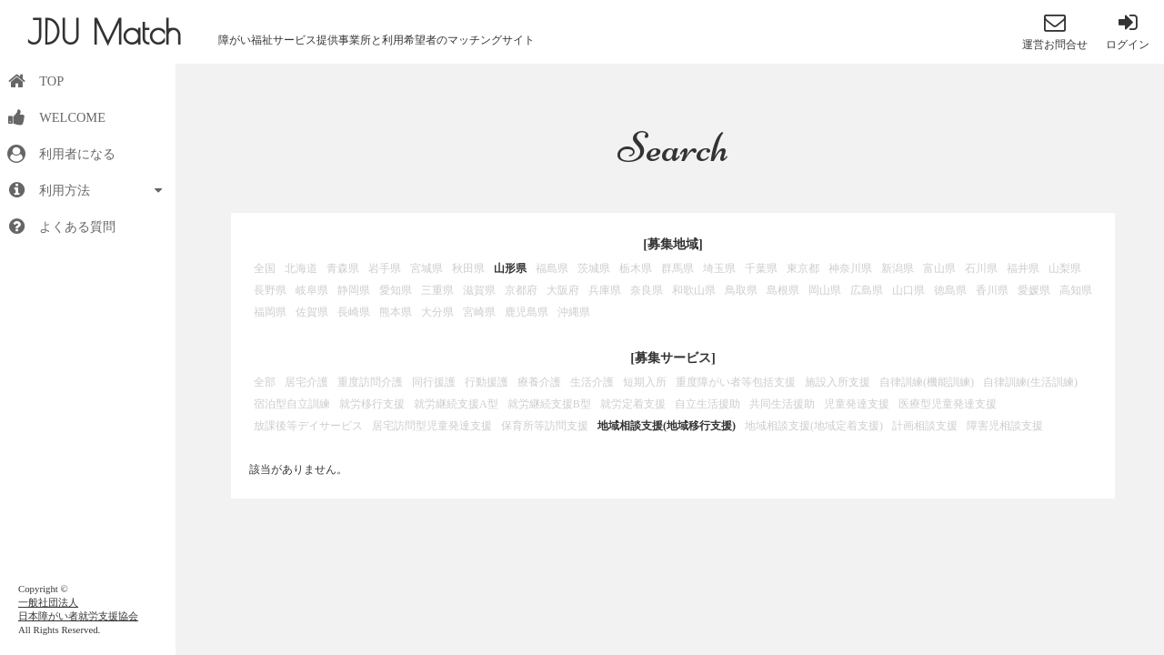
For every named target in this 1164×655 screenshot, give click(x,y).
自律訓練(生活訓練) (1030, 382)
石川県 (981, 268)
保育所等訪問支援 (544, 425)
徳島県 (950, 290)
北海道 (301, 268)
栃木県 (635, 268)
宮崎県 (479, 312)
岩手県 (384, 268)
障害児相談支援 (1005, 425)
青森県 (342, 268)
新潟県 (897, 268)
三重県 (437, 290)
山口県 (908, 290)
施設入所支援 (837, 382)
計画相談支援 (925, 425)
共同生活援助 (782, 404)
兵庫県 (604, 290)
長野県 (270, 290)
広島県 (866, 290)
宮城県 (426, 268)
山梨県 (1065, 268)
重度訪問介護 (370, 382)
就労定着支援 (633, 404)
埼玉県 (719, 268)
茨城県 (593, 268)
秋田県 (468, 268)
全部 (265, 382)
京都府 (521, 290)
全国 (265, 268)
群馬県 (677, 268)
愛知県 (395, 290)
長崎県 (353, 312)
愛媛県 (1034, 290)
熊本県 (395, 312)
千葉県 (761, 268)
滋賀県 (479, 290)
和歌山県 (694, 290)
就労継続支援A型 (456, 404)
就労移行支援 (372, 404)
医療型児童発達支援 (947, 404)
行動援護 (486, 382)
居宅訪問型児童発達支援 (432, 425)
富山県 (939, 268)
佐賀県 (312, 312)
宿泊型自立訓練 (292, 404)
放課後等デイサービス (308, 425)
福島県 (552, 268)
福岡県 (270, 312)
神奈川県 (850, 268)
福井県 (1023, 268)
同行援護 (434, 382)
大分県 (437, 312)
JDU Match (104, 32)
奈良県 (646, 290)
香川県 (992, 290)
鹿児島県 (526, 312)
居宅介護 (306, 382)
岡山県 (824, 290)
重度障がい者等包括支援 (736, 382)
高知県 (1075, 290)
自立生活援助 (707, 404)
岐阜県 (312, 290)
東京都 (803, 268)
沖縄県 (573, 312)
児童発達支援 (856, 404)
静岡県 (353, 290)
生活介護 (592, 382)
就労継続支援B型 (549, 404)
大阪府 (563, 290)
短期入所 (645, 382)
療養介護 (539, 382)
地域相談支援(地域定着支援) (814, 425)
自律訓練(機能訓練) (926, 382)
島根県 (783, 290)
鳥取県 (741, 290)
